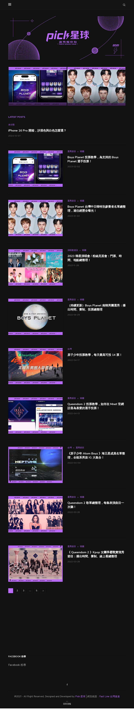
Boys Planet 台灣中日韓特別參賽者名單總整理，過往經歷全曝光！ (96, 209)
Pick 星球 (80, 696)
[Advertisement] (32, 623)
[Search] (124, 5)
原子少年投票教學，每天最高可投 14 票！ (94, 355)
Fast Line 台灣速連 (109, 696)
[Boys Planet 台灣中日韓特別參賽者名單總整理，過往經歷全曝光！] (96, 86)
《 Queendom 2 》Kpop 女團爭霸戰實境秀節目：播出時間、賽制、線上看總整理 (95, 554)
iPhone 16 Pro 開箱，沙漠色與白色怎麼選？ (37, 130)
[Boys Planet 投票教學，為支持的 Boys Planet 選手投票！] (38, 86)
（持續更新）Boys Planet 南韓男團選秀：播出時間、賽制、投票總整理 (96, 307)
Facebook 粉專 (17, 665)
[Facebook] (67, 684)
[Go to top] (67, 704)
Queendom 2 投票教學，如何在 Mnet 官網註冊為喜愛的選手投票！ (95, 406)
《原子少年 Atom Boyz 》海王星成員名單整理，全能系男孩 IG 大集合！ (96, 455)
